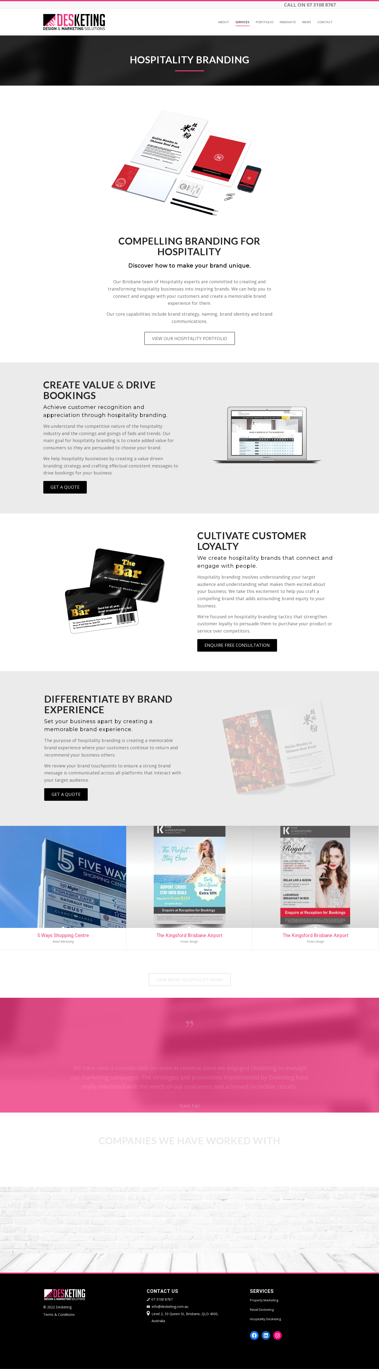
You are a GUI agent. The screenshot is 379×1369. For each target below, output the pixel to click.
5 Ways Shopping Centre (63, 935)
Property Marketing (264, 1300)
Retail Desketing (262, 1309)
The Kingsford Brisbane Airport (189, 935)
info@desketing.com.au (170, 1306)
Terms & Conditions (59, 1314)
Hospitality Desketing (265, 1319)
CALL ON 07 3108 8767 (310, 4)
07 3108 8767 (162, 1299)
